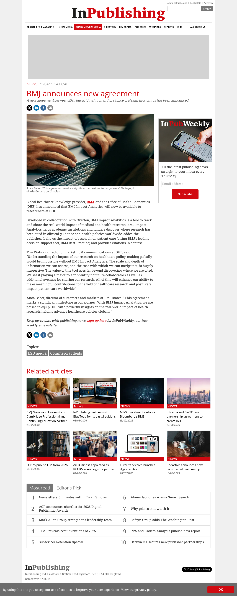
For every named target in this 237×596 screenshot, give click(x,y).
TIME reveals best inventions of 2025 (67, 531)
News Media (66, 27)
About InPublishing (177, 2)
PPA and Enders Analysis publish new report (165, 531)
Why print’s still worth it (150, 508)
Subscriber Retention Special (61, 542)
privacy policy (145, 590)
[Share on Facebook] (43, 108)
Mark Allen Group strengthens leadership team (75, 520)
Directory (110, 27)
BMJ (90, 202)
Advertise (208, 2)
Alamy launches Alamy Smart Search (160, 497)
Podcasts (140, 27)
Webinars (155, 27)
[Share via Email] (50, 108)
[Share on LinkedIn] (36, 108)
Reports (169, 27)
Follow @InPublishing (197, 569)
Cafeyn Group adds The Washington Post (162, 520)
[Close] (220, 589)
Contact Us (195, 2)
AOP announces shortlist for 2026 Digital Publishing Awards (70, 508)
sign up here (96, 320)
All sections (195, 27)
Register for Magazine (40, 27)
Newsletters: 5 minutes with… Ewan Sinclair (73, 497)
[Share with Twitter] (29, 108)
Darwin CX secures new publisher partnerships (167, 542)
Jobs (179, 27)
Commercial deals (66, 353)
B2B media (37, 353)
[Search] (207, 8)
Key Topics (125, 27)
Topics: (33, 346)
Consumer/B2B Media (88, 27)
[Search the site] (184, 8)
